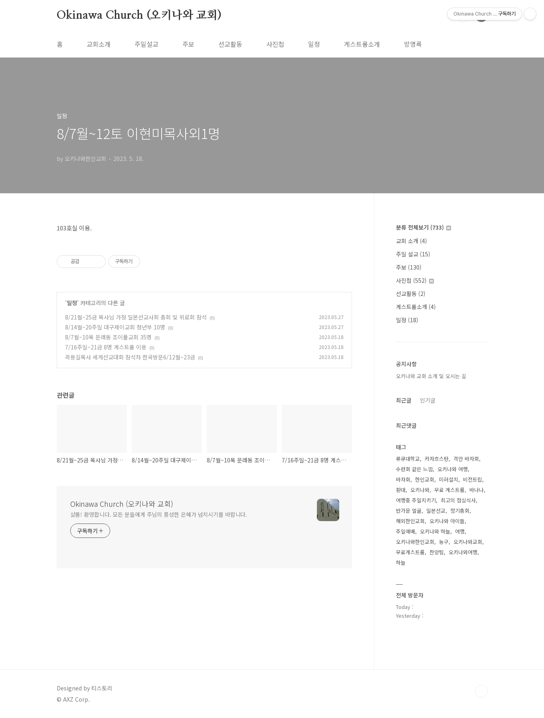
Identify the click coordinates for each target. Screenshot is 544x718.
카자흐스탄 (437, 458)
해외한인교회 (410, 521)
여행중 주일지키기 (416, 500)
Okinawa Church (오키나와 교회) (139, 15)
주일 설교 (413, 254)
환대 (401, 490)
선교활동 (230, 44)
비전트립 (472, 479)
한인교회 (424, 479)
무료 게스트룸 (449, 490)
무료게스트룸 (410, 552)
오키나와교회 (467, 541)
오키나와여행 (463, 552)
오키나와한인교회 (415, 541)
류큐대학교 (408, 458)
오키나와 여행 (452, 469)
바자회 (403, 479)
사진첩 (275, 44)
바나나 (476, 490)
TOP (481, 691)
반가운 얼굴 (408, 510)
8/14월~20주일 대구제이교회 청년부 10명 (115, 327)
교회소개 (99, 44)
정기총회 (459, 510)
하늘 (401, 562)
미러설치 (448, 479)
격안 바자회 (466, 458)
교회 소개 (411, 241)
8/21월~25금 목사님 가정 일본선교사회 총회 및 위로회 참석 (136, 317)
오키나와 (419, 490)
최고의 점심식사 (458, 500)
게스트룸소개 (362, 44)
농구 (444, 541)
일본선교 (435, 510)
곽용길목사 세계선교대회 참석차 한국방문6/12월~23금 (130, 357)
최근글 (403, 400)
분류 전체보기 (423, 227)
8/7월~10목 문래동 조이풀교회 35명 (108, 337)
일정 (314, 44)
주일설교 (146, 44)
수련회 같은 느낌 (414, 469)
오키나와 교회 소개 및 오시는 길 (431, 376)
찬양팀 (436, 552)
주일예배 (405, 531)
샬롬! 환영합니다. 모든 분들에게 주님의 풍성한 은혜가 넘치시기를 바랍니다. (158, 514)
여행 (460, 531)
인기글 (427, 400)
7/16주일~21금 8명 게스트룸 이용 (105, 347)
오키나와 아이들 (447, 521)
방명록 (413, 44)
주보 (188, 44)
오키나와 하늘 (435, 531)
